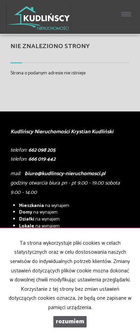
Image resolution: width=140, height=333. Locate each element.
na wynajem (44, 206)
